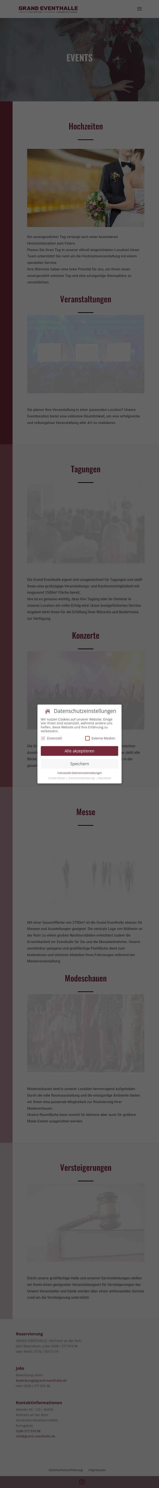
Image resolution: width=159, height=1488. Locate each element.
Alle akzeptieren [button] (79, 749)
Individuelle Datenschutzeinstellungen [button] (79, 771)
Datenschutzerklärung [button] (82, 776)
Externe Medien (100, 736)
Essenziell (51, 736)
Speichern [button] (79, 761)
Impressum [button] (104, 776)
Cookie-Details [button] (57, 776)
